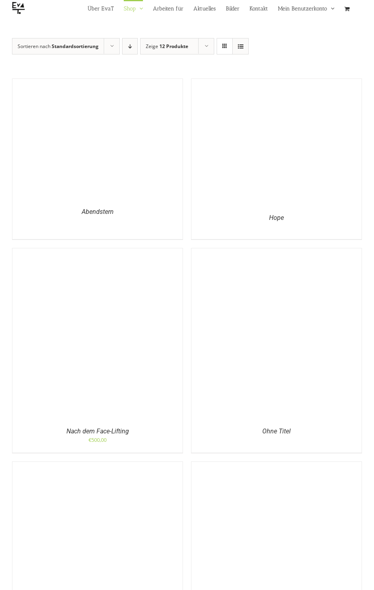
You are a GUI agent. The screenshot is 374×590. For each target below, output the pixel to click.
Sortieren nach (58, 46)
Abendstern (98, 211)
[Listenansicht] (240, 46)
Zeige (167, 46)
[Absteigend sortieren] (130, 46)
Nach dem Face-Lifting (97, 431)
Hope (276, 218)
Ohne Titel (276, 431)
